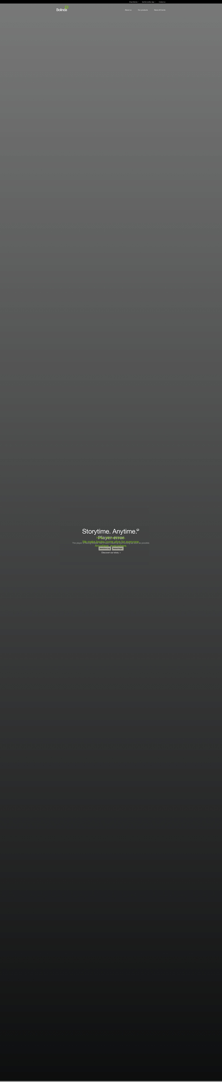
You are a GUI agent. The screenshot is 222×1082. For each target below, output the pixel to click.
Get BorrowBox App (148, 2)
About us (128, 10)
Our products (143, 10)
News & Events (159, 10)
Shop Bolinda (133, 2)
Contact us (162, 2)
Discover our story (110, 552)
